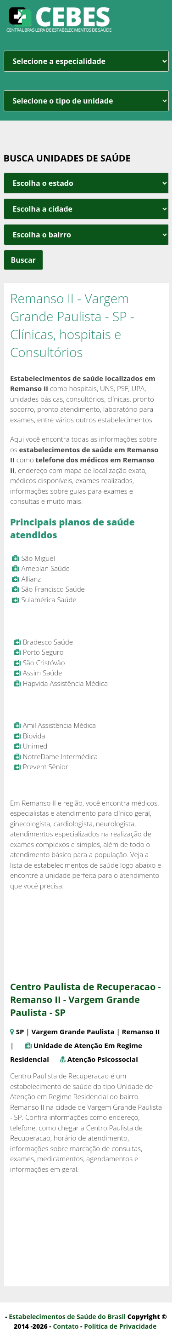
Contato (65, 1326)
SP (20, 1031)
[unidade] (86, 100)
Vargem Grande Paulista (73, 1031)
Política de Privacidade (120, 1326)
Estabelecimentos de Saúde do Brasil (67, 1316)
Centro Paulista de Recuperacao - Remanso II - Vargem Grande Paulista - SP (85, 999)
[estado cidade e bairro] (86, 183)
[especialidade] (86, 61)
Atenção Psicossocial (102, 1059)
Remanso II (141, 1031)
